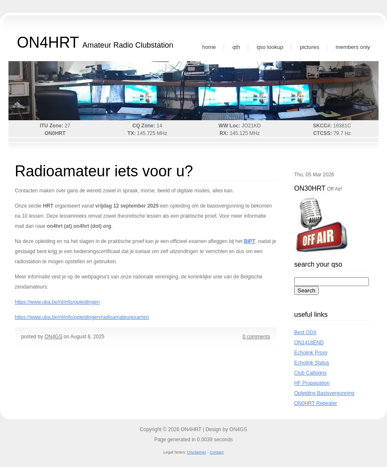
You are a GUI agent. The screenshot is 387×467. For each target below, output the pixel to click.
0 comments (256, 337)
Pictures (309, 47)
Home (209, 47)
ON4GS (53, 337)
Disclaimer (196, 452)
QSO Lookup (270, 47)
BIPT (249, 241)
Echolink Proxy (310, 353)
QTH (236, 47)
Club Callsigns (310, 373)
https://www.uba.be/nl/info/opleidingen (57, 302)
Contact (217, 452)
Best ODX (305, 332)
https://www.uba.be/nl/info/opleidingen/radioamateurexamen (82, 317)
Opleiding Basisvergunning (324, 393)
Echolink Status (311, 363)
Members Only (353, 47)
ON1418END (309, 343)
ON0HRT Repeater (315, 403)
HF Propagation (312, 383)
